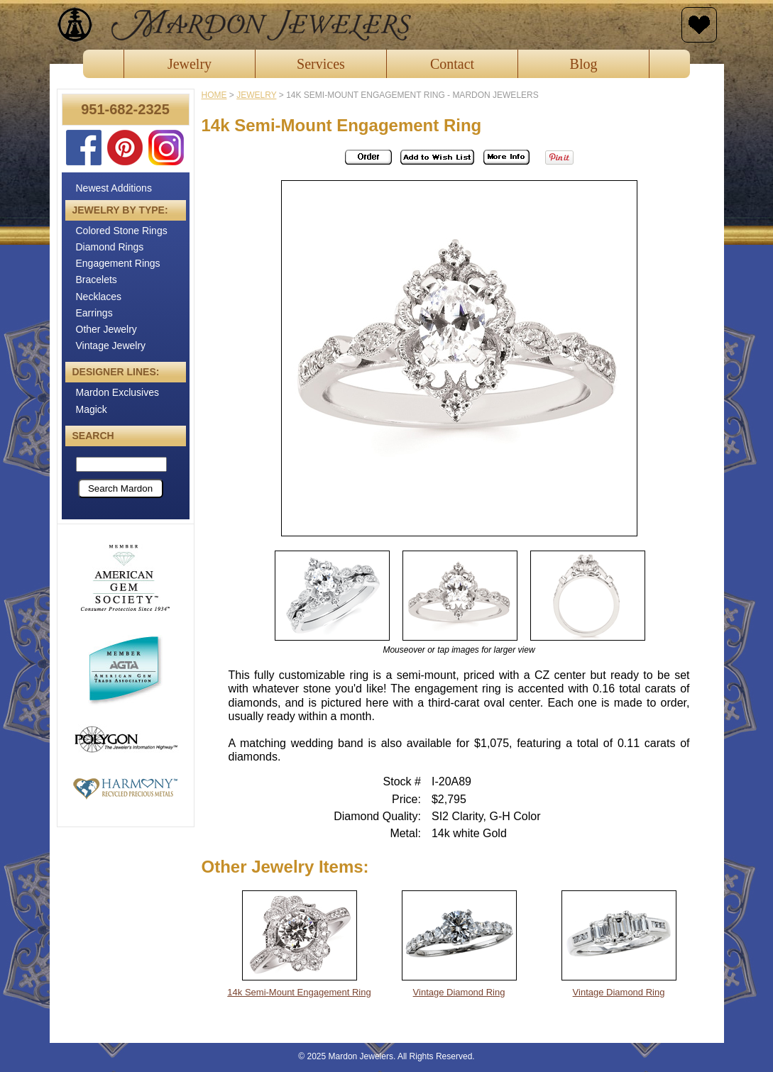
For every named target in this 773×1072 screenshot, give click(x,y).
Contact (452, 64)
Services (321, 64)
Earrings (94, 313)
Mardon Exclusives (118, 392)
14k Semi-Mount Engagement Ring (299, 992)
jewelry (256, 95)
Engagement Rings (118, 263)
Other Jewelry (106, 329)
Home (214, 95)
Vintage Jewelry (111, 345)
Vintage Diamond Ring (459, 992)
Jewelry (190, 64)
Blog (584, 64)
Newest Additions (114, 188)
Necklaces (99, 296)
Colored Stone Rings (122, 230)
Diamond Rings (110, 247)
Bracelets (96, 279)
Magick (91, 409)
